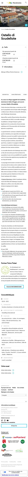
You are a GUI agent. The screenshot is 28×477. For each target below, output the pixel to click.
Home (2, 29)
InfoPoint (10, 389)
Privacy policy (4, 461)
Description (5, 94)
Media (14, 387)
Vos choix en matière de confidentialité (15, 472)
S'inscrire (14, 425)
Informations (7, 67)
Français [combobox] (4, 395)
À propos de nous (6, 387)
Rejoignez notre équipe (7, 392)
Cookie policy (12, 461)
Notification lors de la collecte (10, 475)
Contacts (3, 389)
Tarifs (5, 47)
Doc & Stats (20, 387)
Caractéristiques (16, 94)
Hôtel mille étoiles (7, 370)
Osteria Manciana (7, 179)
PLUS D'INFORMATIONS (14, 286)
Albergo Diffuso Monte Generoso (11, 72)
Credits (19, 461)
